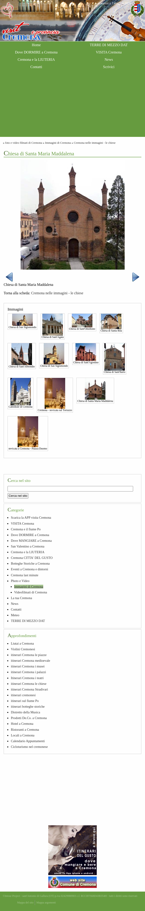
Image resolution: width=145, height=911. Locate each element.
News (109, 59)
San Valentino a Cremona (27, 546)
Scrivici (109, 67)
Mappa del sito (25, 902)
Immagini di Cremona (58, 142)
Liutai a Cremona (22, 643)
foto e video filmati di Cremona (23, 142)
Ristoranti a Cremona (25, 729)
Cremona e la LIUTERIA (36, 59)
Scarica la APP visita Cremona (31, 517)
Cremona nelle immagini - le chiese (94, 142)
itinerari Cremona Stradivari (29, 689)
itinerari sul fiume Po (25, 701)
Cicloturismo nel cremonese (29, 747)
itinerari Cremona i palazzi (28, 672)
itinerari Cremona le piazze (28, 655)
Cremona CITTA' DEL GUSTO (32, 558)
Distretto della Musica (25, 712)
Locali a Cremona (22, 735)
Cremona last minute (24, 575)
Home (36, 45)
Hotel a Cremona (22, 723)
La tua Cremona (21, 598)
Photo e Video (20, 581)
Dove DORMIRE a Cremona (36, 52)
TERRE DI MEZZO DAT (109, 45)
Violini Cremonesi (23, 649)
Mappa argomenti (46, 902)
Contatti (36, 67)
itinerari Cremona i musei (27, 666)
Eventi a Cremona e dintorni (29, 569)
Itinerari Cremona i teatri (27, 678)
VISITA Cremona (109, 52)
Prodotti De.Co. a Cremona (29, 718)
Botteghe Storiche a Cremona (30, 563)
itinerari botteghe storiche (28, 706)
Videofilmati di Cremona (30, 592)
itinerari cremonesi (23, 695)
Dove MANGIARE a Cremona (31, 540)
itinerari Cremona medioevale (30, 660)
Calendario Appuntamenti (28, 741)
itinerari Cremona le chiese (28, 683)
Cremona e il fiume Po (25, 529)
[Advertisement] (72, 105)
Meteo (15, 615)
